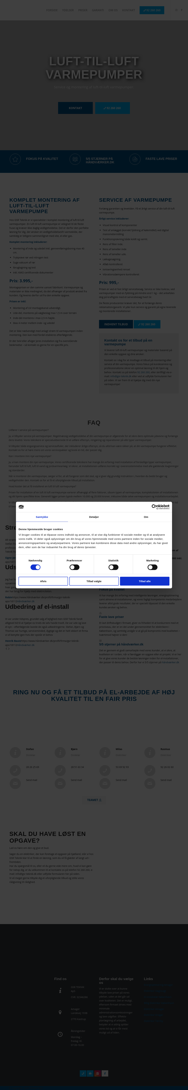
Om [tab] (146, 516)
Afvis (43, 581)
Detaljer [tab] (94, 516)
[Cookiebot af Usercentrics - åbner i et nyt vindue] (154, 507)
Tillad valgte (94, 581)
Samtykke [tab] (42, 516)
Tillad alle (145, 581)
